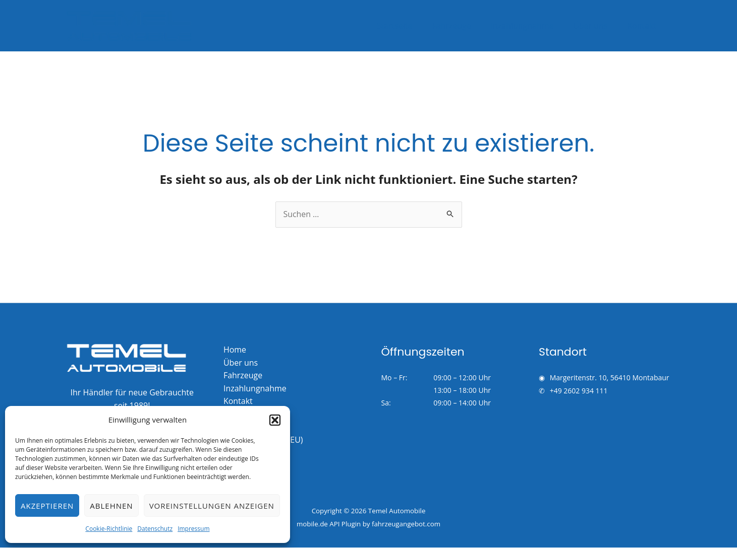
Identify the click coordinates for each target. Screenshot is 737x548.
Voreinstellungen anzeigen (211, 506)
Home (234, 349)
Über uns (595, 25)
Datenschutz (155, 528)
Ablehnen (111, 506)
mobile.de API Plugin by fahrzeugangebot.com (368, 524)
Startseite (410, 25)
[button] (275, 420)
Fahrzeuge (463, 25)
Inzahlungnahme (530, 25)
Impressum (193, 528)
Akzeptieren (47, 506)
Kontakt (643, 25)
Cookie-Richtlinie (108, 528)
